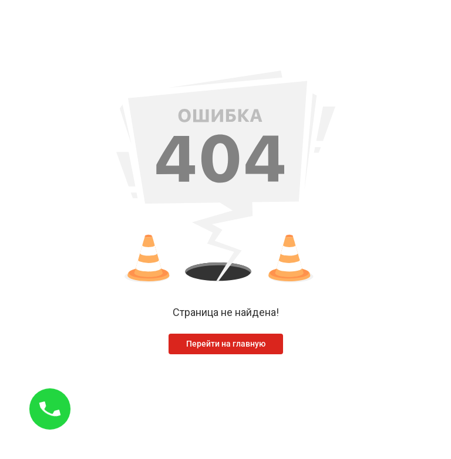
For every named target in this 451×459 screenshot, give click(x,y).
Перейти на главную (225, 343)
